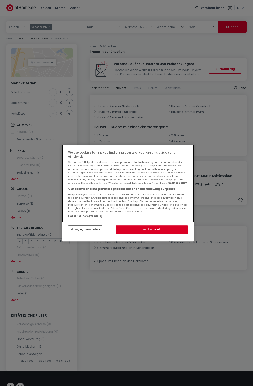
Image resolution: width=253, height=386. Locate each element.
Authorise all (151, 229)
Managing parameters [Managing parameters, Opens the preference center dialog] (85, 229)
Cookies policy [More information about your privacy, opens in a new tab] (177, 183)
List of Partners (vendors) (85, 216)
